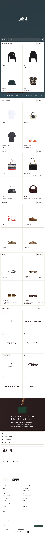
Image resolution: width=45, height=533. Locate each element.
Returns (25, 498)
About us (4, 488)
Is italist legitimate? (27, 490)
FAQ (24, 500)
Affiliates (4, 511)
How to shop (26, 493)
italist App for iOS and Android (29, 509)
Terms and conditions (7, 495)
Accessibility (25, 503)
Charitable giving (6, 503)
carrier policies (21, 529)
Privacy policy (5, 498)
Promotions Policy (11, 527)
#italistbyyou (5, 509)
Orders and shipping (27, 495)
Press (4, 493)
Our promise (5, 490)
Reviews (4, 500)
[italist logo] (22, 19)
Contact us (25, 488)
